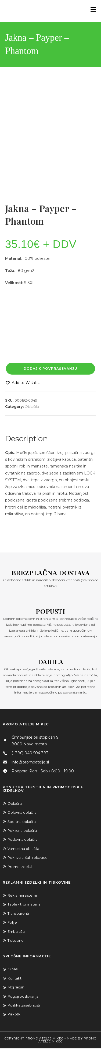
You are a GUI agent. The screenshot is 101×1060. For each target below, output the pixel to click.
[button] (22, 382)
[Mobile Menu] (91, 10)
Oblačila (32, 406)
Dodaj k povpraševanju (50, 368)
